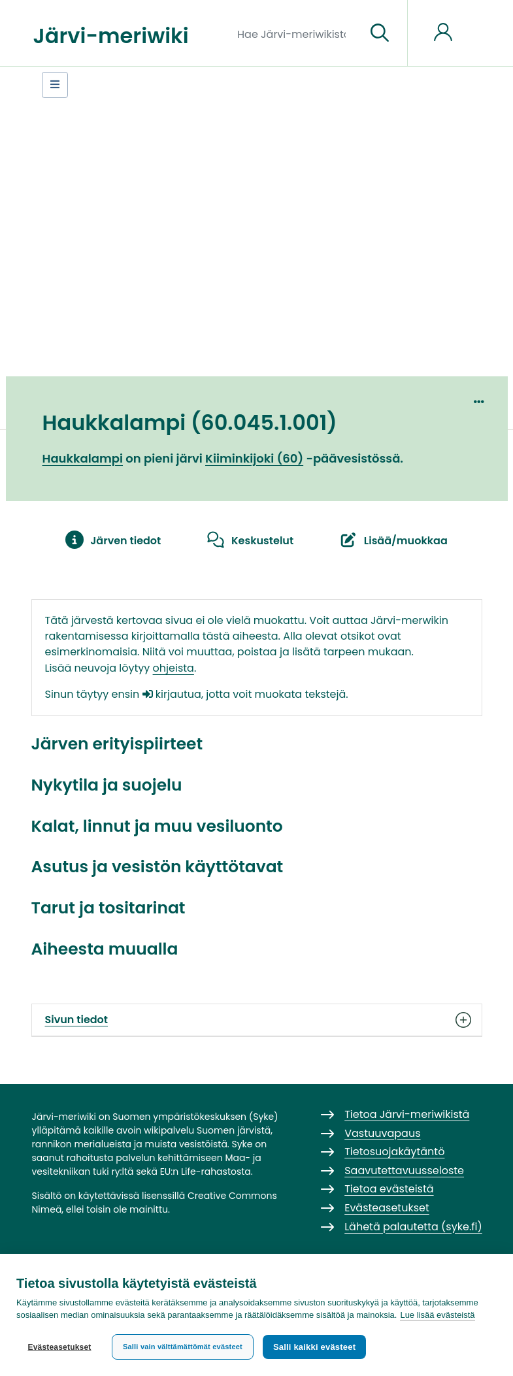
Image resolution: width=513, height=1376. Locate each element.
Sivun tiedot (257, 1020)
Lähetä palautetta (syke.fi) (413, 1226)
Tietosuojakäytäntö (394, 1151)
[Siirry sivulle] (380, 33)
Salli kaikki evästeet (314, 1347)
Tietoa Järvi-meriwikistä (406, 1114)
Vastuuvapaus (382, 1133)
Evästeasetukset (59, 1347)
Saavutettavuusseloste (404, 1170)
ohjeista (173, 668)
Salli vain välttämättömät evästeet (182, 1347)
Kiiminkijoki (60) (254, 458)
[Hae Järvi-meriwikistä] (296, 33)
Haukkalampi (83, 458)
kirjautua (171, 694)
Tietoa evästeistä (388, 1188)
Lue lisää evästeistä (437, 1315)
